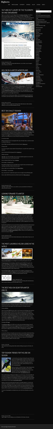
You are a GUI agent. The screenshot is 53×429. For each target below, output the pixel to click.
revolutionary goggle (6, 324)
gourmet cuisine (5, 262)
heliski (19, 103)
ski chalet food (38, 58)
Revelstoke (15, 105)
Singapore (37, 54)
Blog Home (38, 9)
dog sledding (38, 35)
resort (7, 335)
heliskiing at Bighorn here (29, 96)
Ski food (37, 61)
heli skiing (16, 103)
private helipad (18, 87)
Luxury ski (27, 63)
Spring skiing (38, 76)
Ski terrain (37, 67)
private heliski (10, 105)
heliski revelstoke (29, 103)
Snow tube (37, 73)
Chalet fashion (10, 186)
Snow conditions (38, 71)
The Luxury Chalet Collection (6, 260)
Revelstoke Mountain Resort (9, 90)
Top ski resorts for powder (40, 19)
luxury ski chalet (38, 46)
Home (9, 4)
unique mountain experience (40, 83)
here (21, 20)
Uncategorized (38, 82)
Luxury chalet (23, 63)
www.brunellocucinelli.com (17, 380)
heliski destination (17, 63)
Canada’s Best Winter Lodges (40, 25)
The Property (22, 4)
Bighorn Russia (38, 30)
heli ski (13, 103)
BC (3, 417)
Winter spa (37, 85)
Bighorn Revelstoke (9, 426)
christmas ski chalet (39, 33)
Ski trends (10, 64)
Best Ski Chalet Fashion (11, 111)
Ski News (37, 63)
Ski (26, 186)
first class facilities (24, 264)
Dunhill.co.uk (19, 152)
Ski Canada (38, 57)
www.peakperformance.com (25, 372)
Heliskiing (3, 105)
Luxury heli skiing (38, 45)
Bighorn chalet (5, 186)
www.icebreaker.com (23, 371)
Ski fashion (29, 186)
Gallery (33, 4)
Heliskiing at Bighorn (22, 86)
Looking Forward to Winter (13, 193)
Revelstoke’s (15, 315)
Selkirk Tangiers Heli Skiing (13, 230)
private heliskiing (38, 51)
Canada (7, 103)
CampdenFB (16, 86)
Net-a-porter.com (27, 174)
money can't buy (38, 48)
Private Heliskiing (15, 4)
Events (37, 38)
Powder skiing (38, 49)
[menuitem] (9, 5)
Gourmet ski (38, 39)
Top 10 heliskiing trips (39, 80)
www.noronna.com (17, 364)
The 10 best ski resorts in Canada (41, 21)
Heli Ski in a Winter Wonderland (15, 70)
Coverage (38, 4)
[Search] (41, 11)
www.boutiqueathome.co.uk (27, 387)
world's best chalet (39, 86)
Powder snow (6, 64)
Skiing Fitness (38, 70)
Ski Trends (37, 68)
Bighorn (4, 63)
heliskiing (14, 271)
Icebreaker (17, 160)
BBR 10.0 (9, 317)
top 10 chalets (38, 77)
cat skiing (37, 32)
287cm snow (4, 227)
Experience (28, 4)
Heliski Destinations (39, 42)
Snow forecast (6, 238)
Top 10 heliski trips (39, 79)
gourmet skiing (11, 63)
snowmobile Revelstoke (40, 74)
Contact (43, 4)
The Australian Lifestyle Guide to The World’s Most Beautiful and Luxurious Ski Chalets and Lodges (43, 17)
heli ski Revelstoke (39, 41)
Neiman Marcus (20, 168)
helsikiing (37, 44)
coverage (7, 63)
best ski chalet (38, 29)
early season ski (8, 236)
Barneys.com (25, 144)
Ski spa (37, 66)
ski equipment (25, 345)
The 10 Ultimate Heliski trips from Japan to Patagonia (43, 23)
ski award (37, 55)
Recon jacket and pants (30, 335)
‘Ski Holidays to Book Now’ (23, 15)
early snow (38, 36)
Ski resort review (38, 64)
